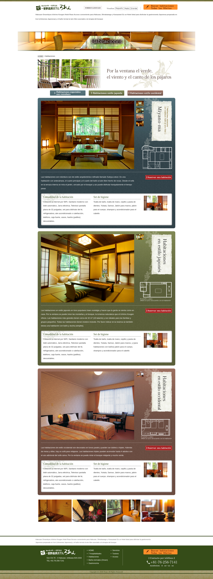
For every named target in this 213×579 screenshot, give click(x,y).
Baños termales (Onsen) (86, 27)
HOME (40, 56)
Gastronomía (106, 27)
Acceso (167, 27)
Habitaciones (66, 27)
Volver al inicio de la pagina (168, 538)
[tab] (140, 103)
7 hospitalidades (46, 27)
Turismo (147, 27)
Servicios (127, 27)
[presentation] (140, 105)
